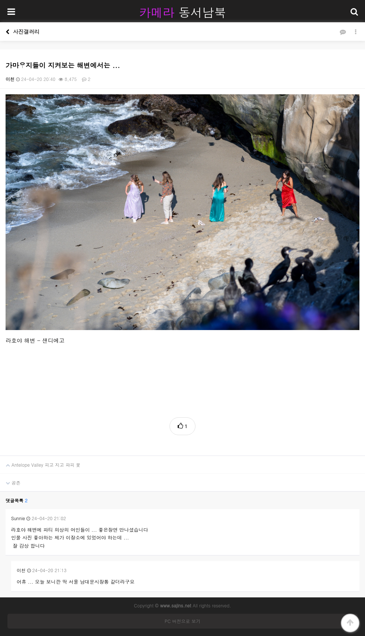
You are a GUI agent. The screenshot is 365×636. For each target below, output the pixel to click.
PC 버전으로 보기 (182, 621)
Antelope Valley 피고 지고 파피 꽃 (40, 462)
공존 (10, 480)
